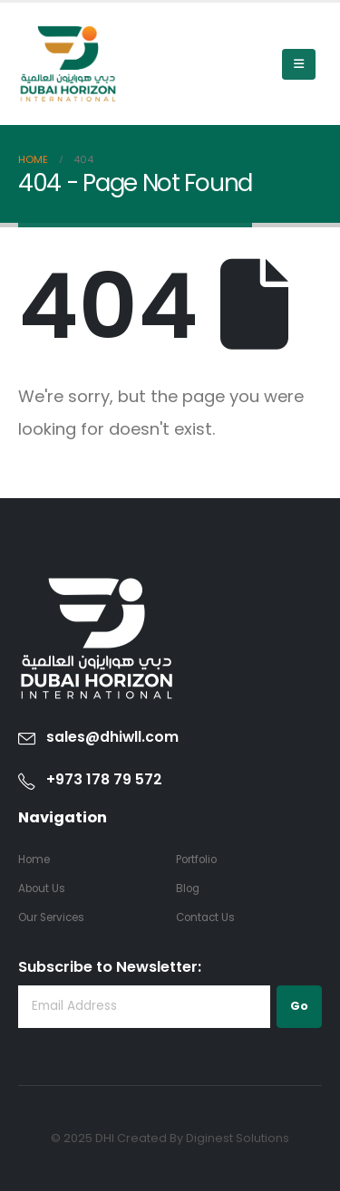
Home (34, 859)
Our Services (51, 917)
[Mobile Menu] (299, 64)
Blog (187, 888)
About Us (41, 888)
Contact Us (205, 917)
